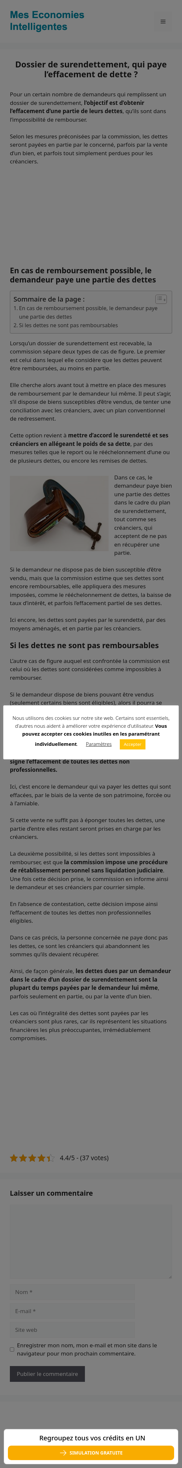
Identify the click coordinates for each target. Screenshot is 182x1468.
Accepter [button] (133, 744)
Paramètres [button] (99, 744)
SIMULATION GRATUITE (90, 1453)
